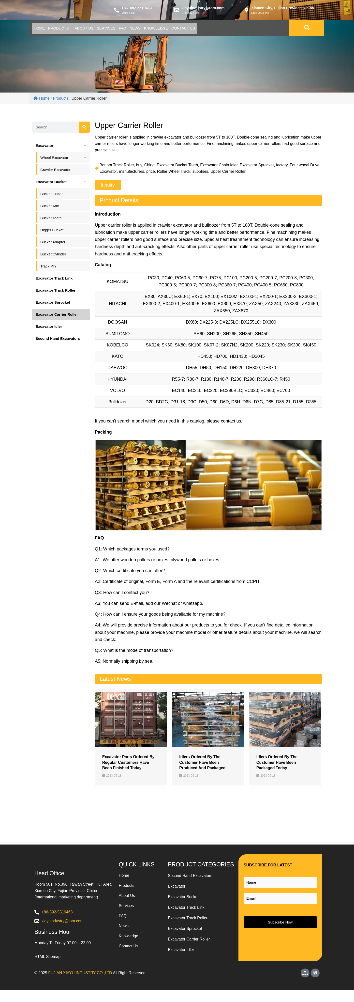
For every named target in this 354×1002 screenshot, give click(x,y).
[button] (108, 186)
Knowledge (214, 30)
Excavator (176, 888)
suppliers (200, 173)
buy (139, 167)
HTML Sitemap (47, 969)
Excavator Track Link (186, 909)
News (184, 30)
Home (43, 30)
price (150, 173)
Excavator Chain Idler (218, 167)
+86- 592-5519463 (136, 9)
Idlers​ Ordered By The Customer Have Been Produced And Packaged (202, 764)
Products (71, 30)
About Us (106, 30)
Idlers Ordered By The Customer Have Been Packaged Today (276, 764)
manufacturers (131, 173)
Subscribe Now (280, 924)
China (149, 167)
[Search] (84, 128)
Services (137, 30)
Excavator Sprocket (257, 167)
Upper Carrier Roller (228, 173)
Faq (162, 30)
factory (282, 167)
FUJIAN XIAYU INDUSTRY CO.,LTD (80, 985)
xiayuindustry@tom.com (203, 9)
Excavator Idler (181, 951)
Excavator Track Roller (187, 920)
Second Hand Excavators (190, 877)
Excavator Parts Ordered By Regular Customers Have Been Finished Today (128, 764)
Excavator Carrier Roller (189, 941)
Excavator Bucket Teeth (177, 167)
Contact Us (250, 30)
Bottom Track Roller (117, 167)
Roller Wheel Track (173, 173)
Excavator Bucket (183, 898)
